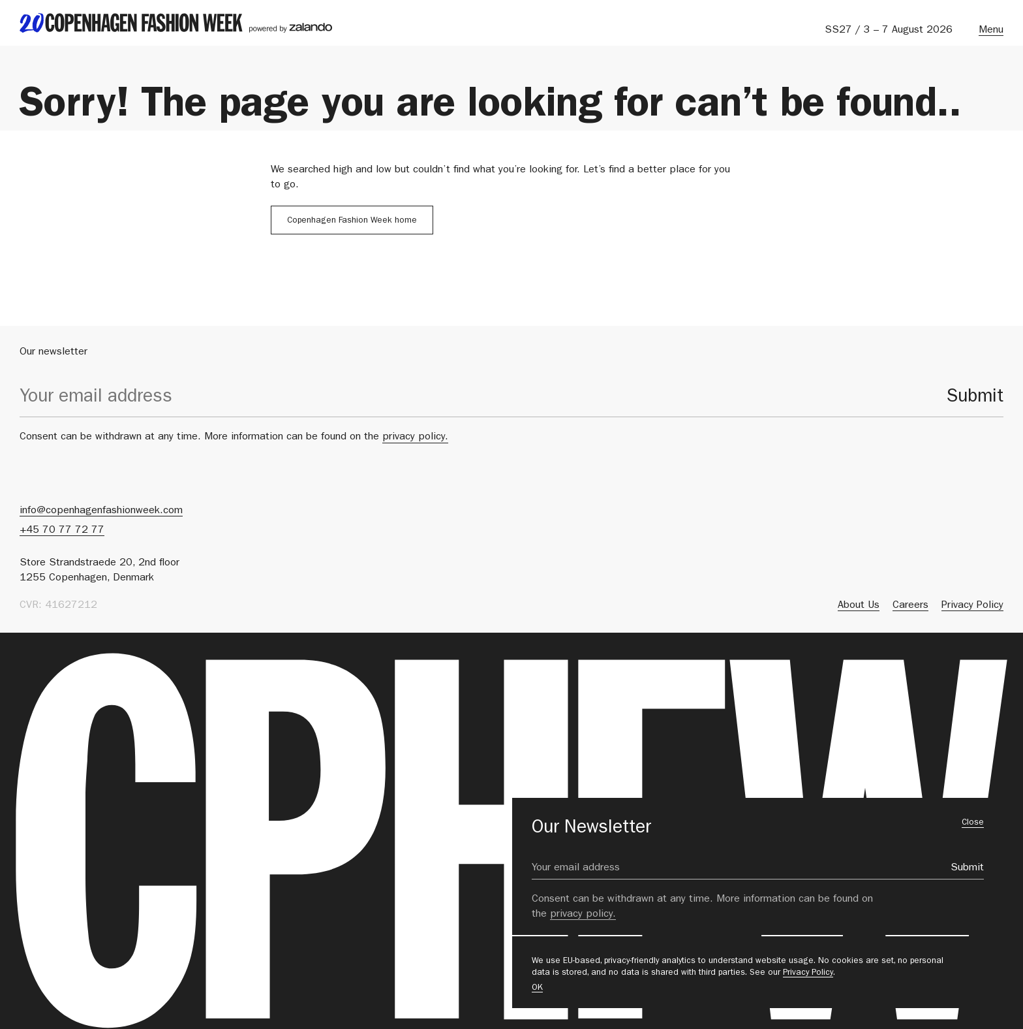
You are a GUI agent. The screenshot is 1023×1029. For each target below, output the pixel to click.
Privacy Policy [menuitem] (972, 606)
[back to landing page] (176, 23)
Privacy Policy (808, 973)
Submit (975, 398)
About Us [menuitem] (858, 606)
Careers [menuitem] (910, 606)
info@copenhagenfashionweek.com (101, 511)
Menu (991, 30)
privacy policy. (415, 437)
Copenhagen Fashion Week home (352, 221)
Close (973, 823)
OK (537, 988)
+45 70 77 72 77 (62, 531)
